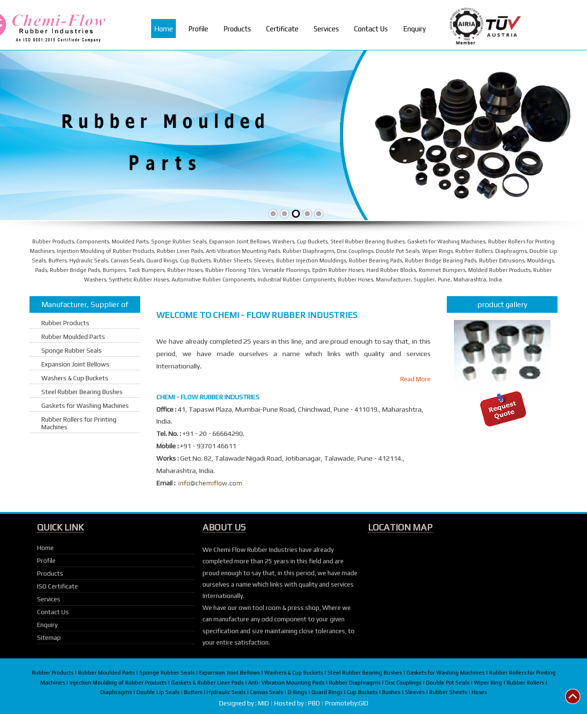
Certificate (282, 29)
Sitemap (49, 637)
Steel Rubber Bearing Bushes (82, 392)
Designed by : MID (244, 703)
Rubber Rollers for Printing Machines (78, 423)
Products (237, 29)
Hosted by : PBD (297, 703)
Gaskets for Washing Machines (85, 405)
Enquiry (414, 29)
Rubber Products (65, 323)
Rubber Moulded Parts (73, 336)
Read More (415, 379)
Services (326, 29)
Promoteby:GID (346, 703)
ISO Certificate (57, 586)
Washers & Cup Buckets (74, 378)
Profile (198, 29)
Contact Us (371, 29)
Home (163, 29)
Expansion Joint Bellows (75, 364)
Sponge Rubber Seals (71, 350)
